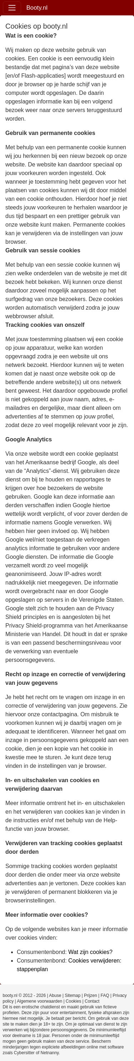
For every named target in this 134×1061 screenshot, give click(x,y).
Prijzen (90, 995)
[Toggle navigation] (12, 7)
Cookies (73, 1001)
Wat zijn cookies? (90, 952)
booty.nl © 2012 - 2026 (24, 995)
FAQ (104, 995)
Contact (92, 1001)
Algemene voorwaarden (39, 1001)
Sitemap (72, 995)
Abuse (55, 995)
